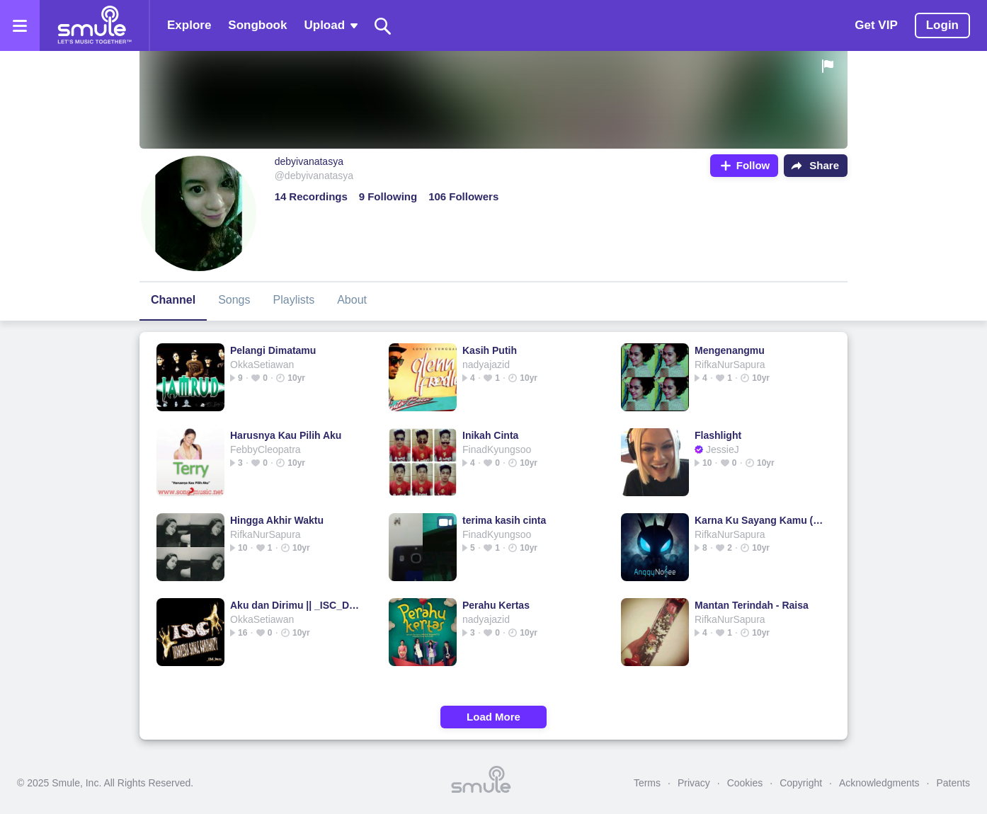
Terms (647, 783)
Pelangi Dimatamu (273, 350)
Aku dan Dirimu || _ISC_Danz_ (295, 605)
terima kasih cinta (504, 520)
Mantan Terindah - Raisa (752, 605)
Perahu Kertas (496, 605)
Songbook (257, 25)
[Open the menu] (20, 25)
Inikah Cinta (490, 435)
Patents (953, 783)
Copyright (801, 783)
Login (942, 25)
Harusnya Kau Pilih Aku (285, 435)
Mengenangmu (730, 350)
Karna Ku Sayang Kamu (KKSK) (759, 520)
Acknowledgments (879, 783)
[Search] (383, 26)
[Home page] (94, 25)
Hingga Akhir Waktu (277, 520)
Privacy (694, 783)
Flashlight (718, 435)
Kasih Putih (489, 350)
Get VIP (876, 25)
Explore (189, 25)
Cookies (745, 783)
